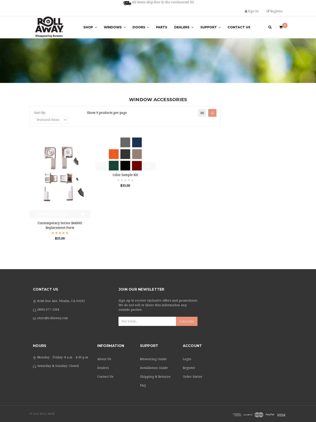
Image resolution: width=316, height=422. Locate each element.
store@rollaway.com (52, 318)
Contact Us (239, 27)
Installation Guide (154, 368)
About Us (104, 359)
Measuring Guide (153, 359)
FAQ (143, 385)
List (202, 113)
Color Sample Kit (125, 175)
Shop (90, 27)
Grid (212, 113)
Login (187, 359)
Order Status (192, 376)
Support (210, 27)
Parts (161, 27)
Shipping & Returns (155, 376)
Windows (115, 27)
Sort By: (40, 112)
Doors (141, 27)
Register (275, 11)
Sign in (252, 11)
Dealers (183, 27)
